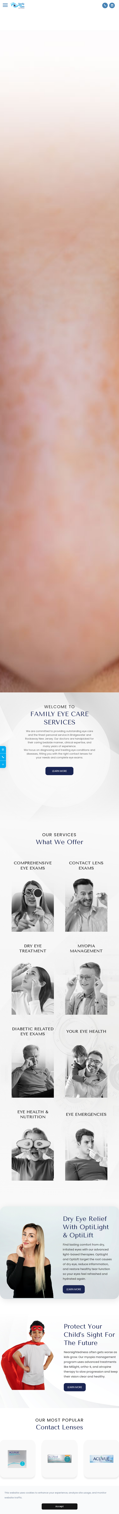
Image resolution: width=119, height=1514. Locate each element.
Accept (59, 1506)
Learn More (73, 1289)
